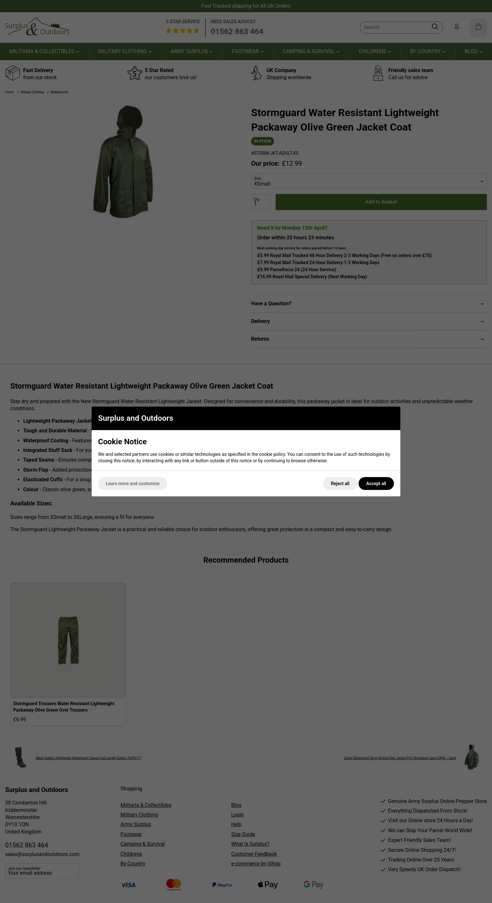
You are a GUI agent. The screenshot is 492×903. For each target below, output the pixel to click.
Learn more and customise (132, 483)
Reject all (340, 483)
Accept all (376, 483)
